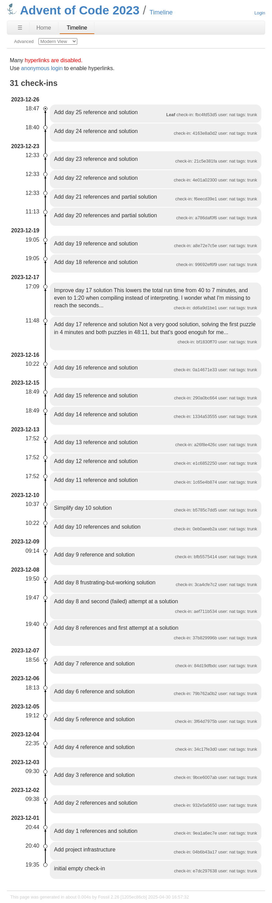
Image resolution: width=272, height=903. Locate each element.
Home (43, 28)
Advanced (24, 41)
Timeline (77, 28)
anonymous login (42, 68)
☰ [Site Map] (20, 28)
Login (259, 12)
